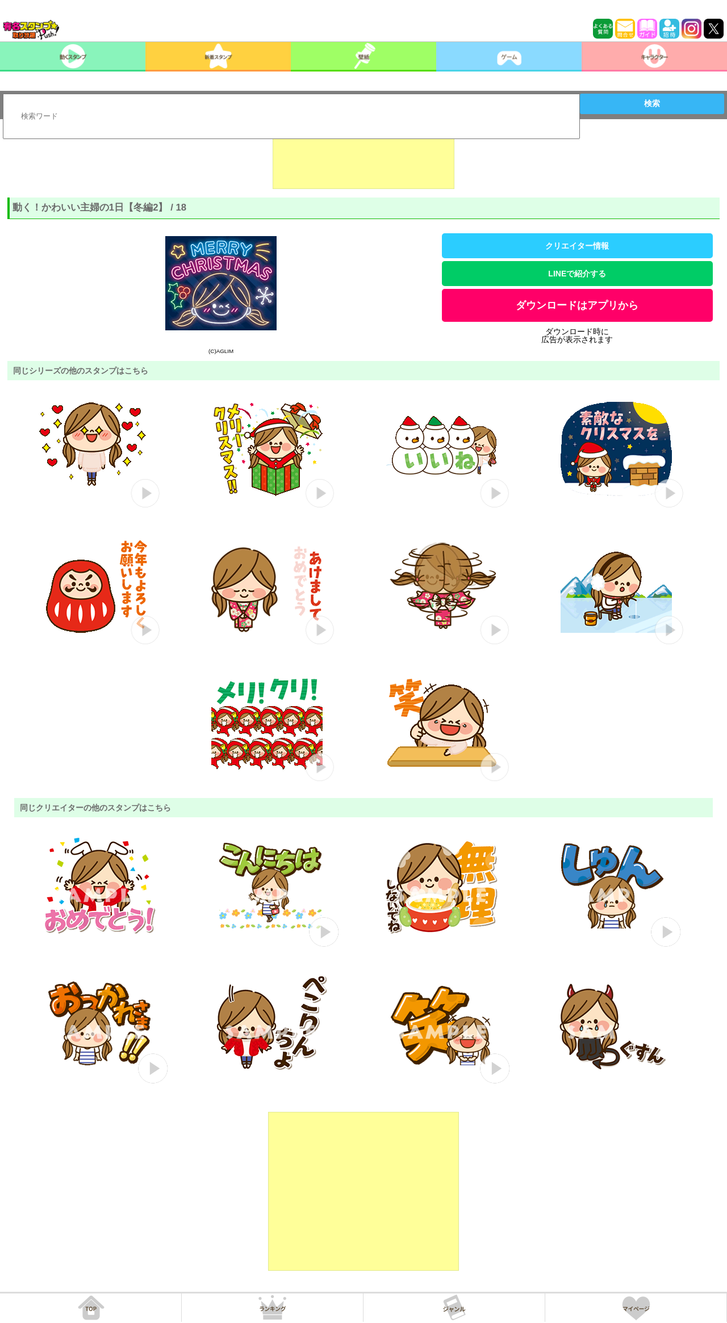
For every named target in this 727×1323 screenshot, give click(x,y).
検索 (652, 103)
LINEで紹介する (577, 273)
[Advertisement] (363, 160)
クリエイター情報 (577, 245)
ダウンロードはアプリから (577, 305)
